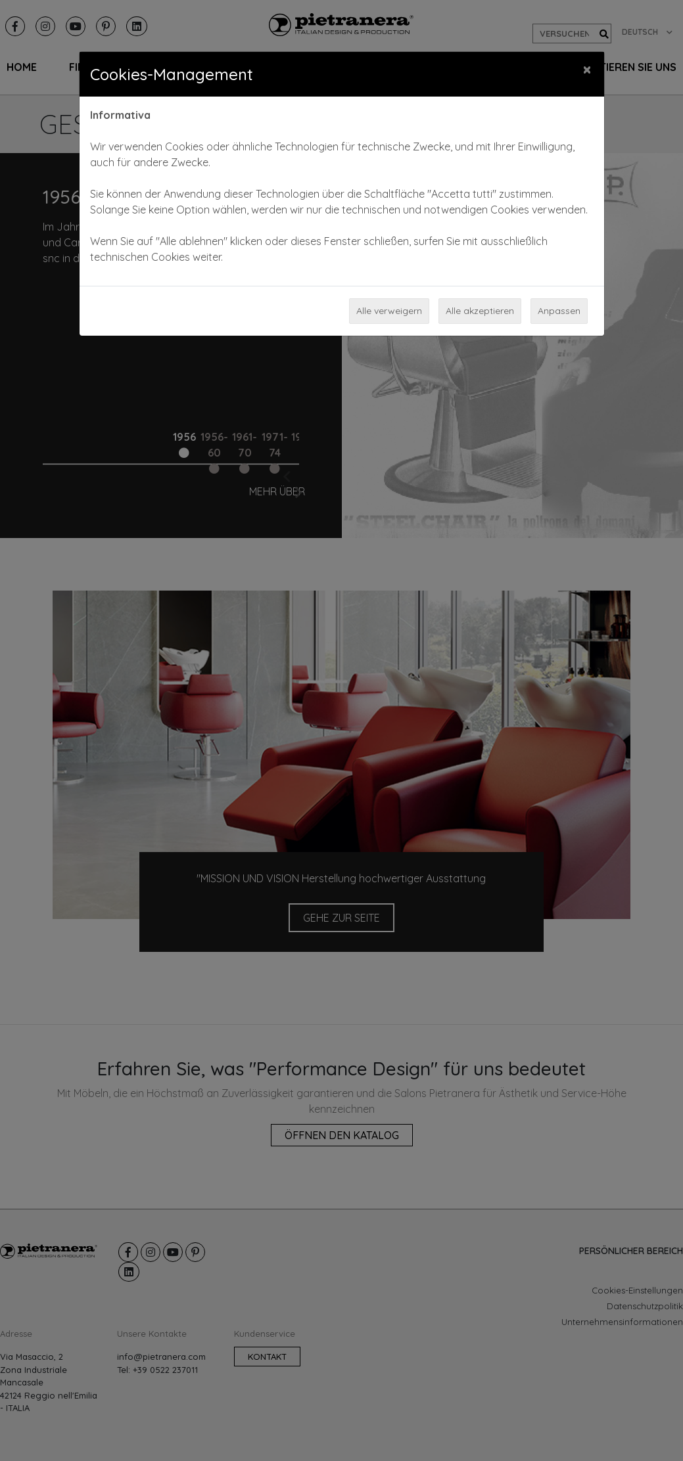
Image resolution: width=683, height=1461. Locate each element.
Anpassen (559, 311)
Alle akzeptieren (480, 311)
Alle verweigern (389, 311)
